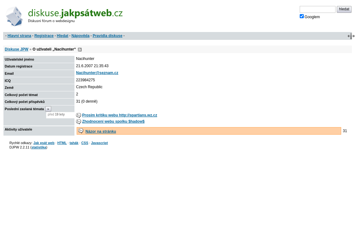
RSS (80, 49)
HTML (62, 143)
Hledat (62, 36)
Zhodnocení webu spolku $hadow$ (113, 121)
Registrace (43, 36)
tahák (73, 143)
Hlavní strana (19, 36)
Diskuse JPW (16, 49)
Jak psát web (43, 143)
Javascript (99, 143)
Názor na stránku (100, 131)
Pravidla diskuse (108, 36)
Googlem (310, 16)
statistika (38, 147)
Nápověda (81, 36)
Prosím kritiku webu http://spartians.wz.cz (119, 115)
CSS (84, 143)
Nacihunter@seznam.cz (97, 73)
